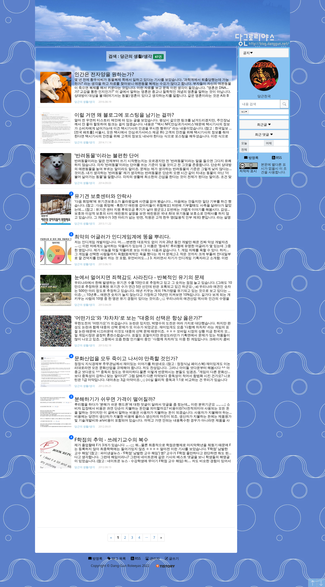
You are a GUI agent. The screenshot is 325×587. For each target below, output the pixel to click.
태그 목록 (116, 558)
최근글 (264, 124)
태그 (244, 111)
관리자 (153, 558)
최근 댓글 (264, 134)
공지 (248, 52)
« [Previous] (111, 537)
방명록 (251, 157)
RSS (277, 157)
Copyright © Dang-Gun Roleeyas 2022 (120, 565)
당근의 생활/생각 (84, 102)
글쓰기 (172, 558)
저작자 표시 (248, 171)
